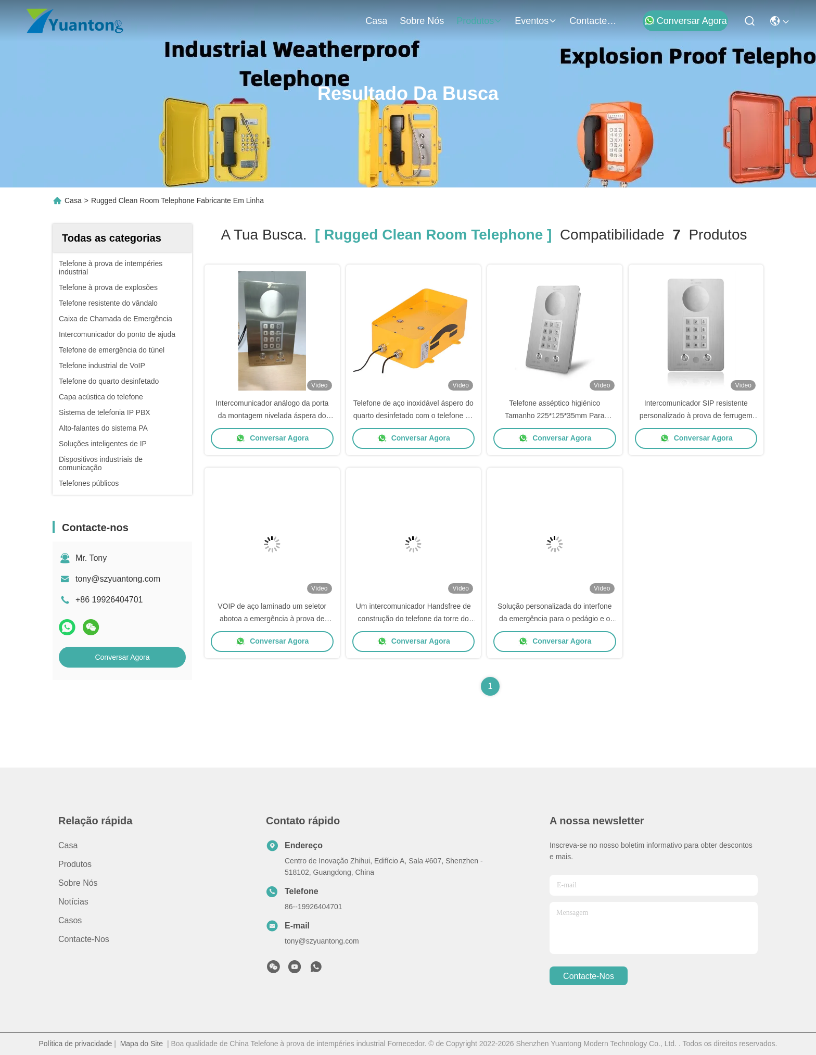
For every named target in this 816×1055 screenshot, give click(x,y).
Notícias (73, 901)
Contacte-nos (594, 21)
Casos (70, 920)
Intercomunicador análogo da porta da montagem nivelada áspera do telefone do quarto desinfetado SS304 (272, 415)
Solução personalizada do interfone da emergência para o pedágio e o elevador (555, 618)
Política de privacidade (75, 1043)
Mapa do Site (141, 1043)
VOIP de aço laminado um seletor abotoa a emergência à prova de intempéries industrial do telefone (272, 618)
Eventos (536, 21)
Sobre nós (422, 21)
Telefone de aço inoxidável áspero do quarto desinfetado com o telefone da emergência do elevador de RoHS (413, 415)
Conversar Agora (685, 20)
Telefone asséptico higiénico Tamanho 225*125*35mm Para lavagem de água (554, 415)
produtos (479, 21)
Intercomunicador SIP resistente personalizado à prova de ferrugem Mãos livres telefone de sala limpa (696, 415)
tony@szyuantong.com (117, 578)
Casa (376, 21)
